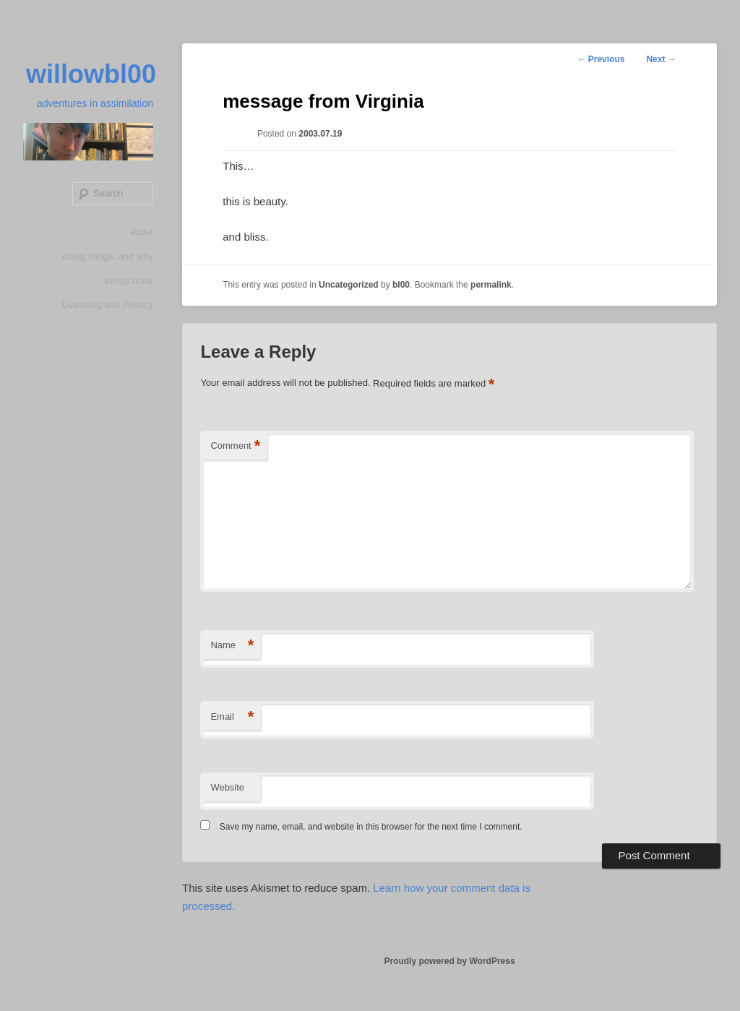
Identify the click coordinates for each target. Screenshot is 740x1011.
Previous (600, 59)
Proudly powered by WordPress (449, 961)
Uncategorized (349, 285)
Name (232, 645)
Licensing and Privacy (107, 304)
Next (661, 59)
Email (232, 717)
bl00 (401, 285)
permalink (491, 285)
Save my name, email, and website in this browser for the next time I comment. (371, 827)
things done (129, 280)
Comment (235, 446)
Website (227, 787)
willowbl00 (91, 74)
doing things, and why (107, 256)
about (141, 231)
